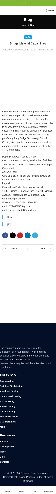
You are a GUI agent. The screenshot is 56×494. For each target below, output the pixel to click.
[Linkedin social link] (30, 3)
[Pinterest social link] (28, 3)
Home (24, 25)
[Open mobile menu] (49, 10)
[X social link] (25, 3)
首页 (9, 224)
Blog (32, 25)
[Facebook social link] (23, 3)
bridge (6, 49)
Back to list (28, 249)
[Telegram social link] (33, 3)
